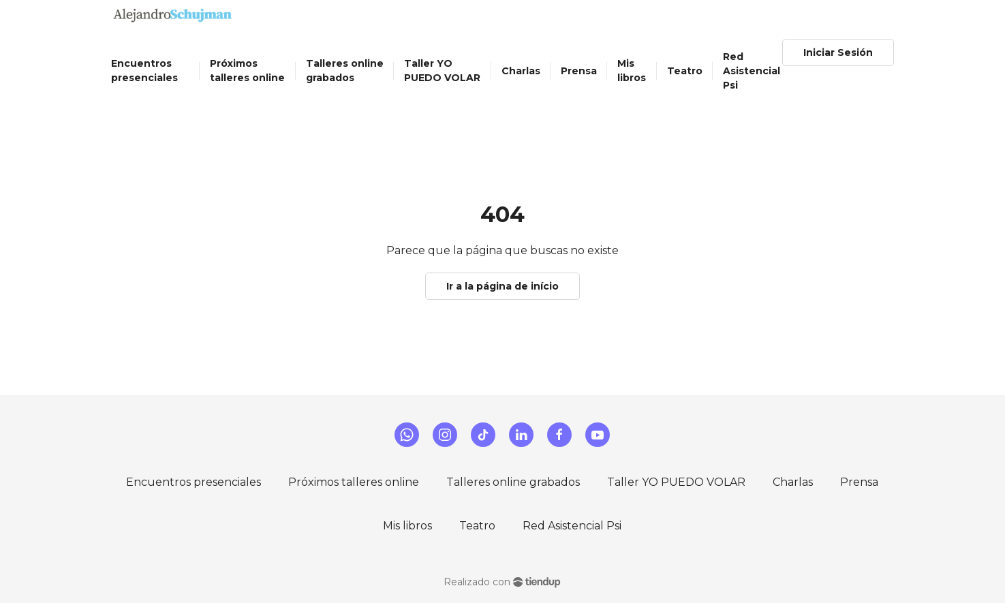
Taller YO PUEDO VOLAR (676, 482)
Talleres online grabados (513, 482)
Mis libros (407, 525)
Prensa (859, 482)
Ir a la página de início (502, 286)
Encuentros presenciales (193, 482)
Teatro (477, 525)
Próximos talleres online (353, 482)
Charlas (793, 482)
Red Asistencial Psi (572, 525)
